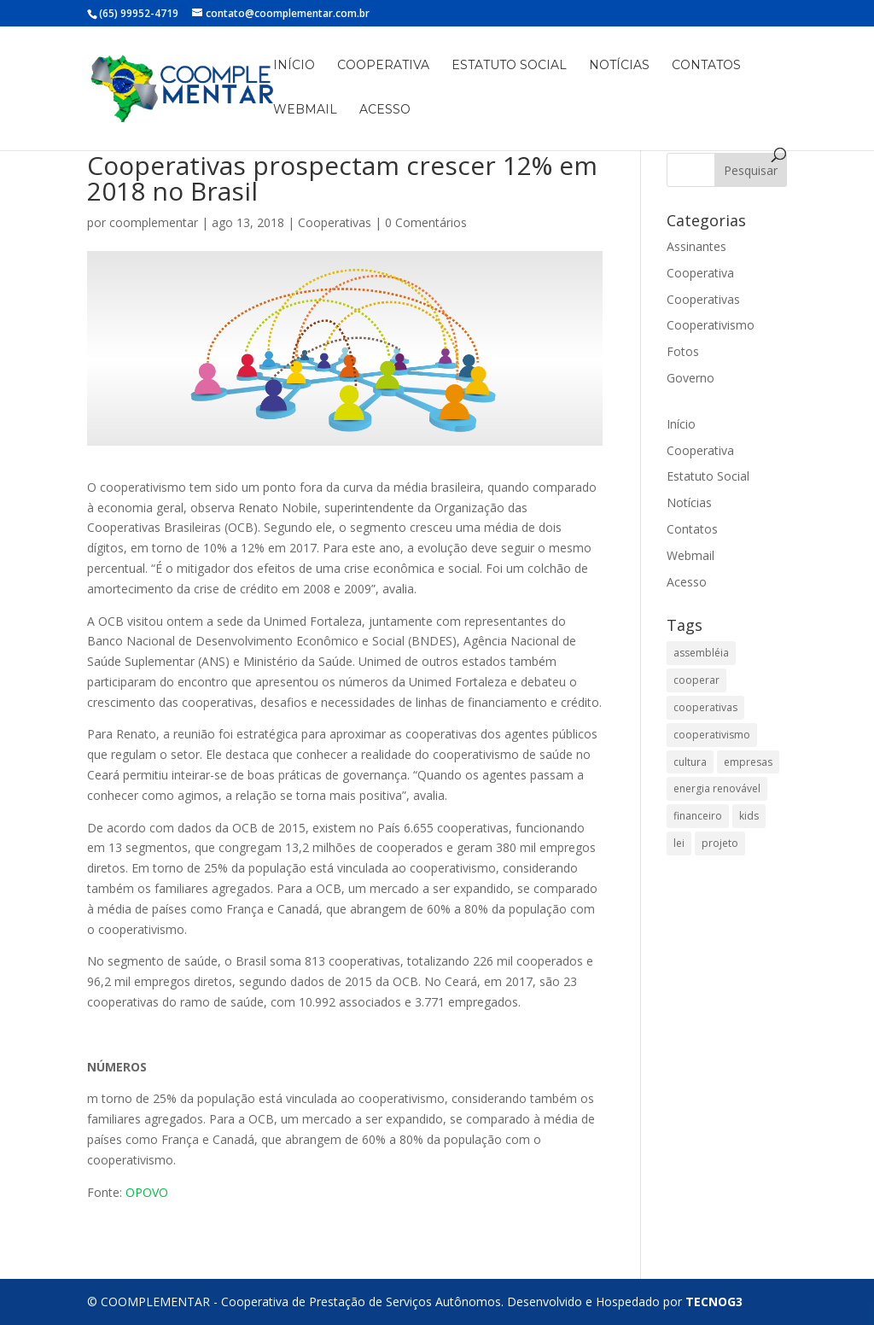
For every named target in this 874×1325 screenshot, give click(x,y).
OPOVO (146, 1192)
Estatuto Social (509, 66)
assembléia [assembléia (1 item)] (701, 652)
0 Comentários (426, 222)
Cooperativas (334, 222)
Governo (690, 378)
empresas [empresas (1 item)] (748, 762)
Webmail (305, 110)
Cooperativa (383, 66)
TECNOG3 (714, 1301)
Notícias (619, 66)
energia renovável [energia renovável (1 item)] (716, 788)
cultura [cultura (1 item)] (690, 762)
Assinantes (696, 246)
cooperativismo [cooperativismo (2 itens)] (711, 734)
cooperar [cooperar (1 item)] (696, 680)
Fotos (683, 351)
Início (294, 66)
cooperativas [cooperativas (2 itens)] (705, 707)
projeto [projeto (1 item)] (720, 843)
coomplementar (153, 222)
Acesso (385, 110)
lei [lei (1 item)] (679, 843)
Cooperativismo (711, 325)
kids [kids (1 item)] (749, 815)
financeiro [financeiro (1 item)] (697, 815)
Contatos (706, 66)
